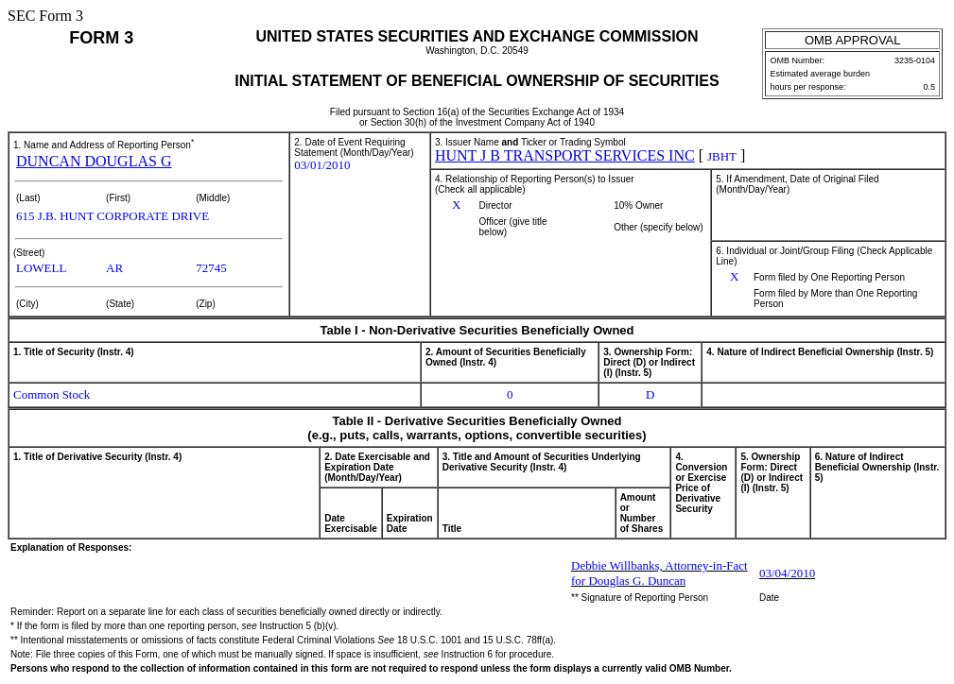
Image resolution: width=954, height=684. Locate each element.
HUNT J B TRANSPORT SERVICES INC (565, 155)
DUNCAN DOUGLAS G (93, 161)
